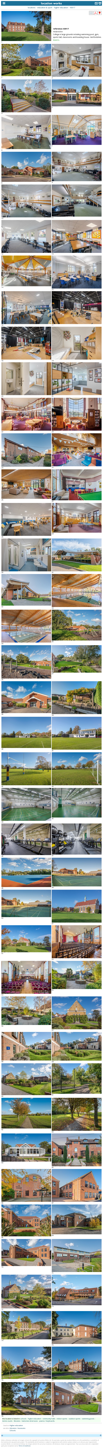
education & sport (44, 7)
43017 (72, 7)
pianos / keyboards (47, 1421)
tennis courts (7, 1421)
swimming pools (88, 1419)
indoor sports (62, 1419)
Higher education (16, 1425)
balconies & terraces (30, 1421)
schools (23, 1419)
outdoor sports (74, 1419)
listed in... (56, 40)
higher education (61, 7)
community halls (49, 1419)
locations (31, 7)
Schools (13, 1430)
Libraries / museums (17, 1428)
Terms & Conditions (25, 1446)
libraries (17, 1421)
